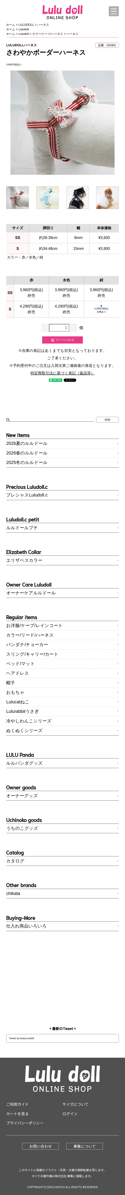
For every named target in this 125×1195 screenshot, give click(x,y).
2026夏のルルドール (27, 443)
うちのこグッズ (22, 828)
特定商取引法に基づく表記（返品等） (62, 373)
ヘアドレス (17, 673)
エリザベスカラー (24, 560)
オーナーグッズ (22, 795)
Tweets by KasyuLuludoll (21, 1038)
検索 (107, 420)
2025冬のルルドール (27, 462)
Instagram (62, 999)
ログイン (69, 1113)
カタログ (15, 860)
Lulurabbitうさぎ (22, 711)
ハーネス (43, 24)
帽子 (10, 682)
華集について (84, 1146)
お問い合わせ (40, 1146)
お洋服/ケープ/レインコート (34, 625)
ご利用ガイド (17, 1104)
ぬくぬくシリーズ (24, 730)
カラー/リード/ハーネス (47, 34)
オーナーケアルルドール (31, 592)
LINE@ (62, 959)
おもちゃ (15, 692)
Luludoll (23, 29)
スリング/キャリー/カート (32, 654)
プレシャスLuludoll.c (27, 495)
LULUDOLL (26, 24)
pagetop (110, 1172)
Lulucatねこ (17, 701)
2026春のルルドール (27, 453)
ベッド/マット (20, 663)
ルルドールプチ (22, 527)
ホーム (10, 24)
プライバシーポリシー (25, 1123)
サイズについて (75, 1104)
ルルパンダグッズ (24, 763)
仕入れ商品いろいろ (26, 926)
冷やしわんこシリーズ (28, 721)
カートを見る (17, 1113)
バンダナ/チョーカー (27, 644)
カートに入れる (65, 339)
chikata (13, 893)
